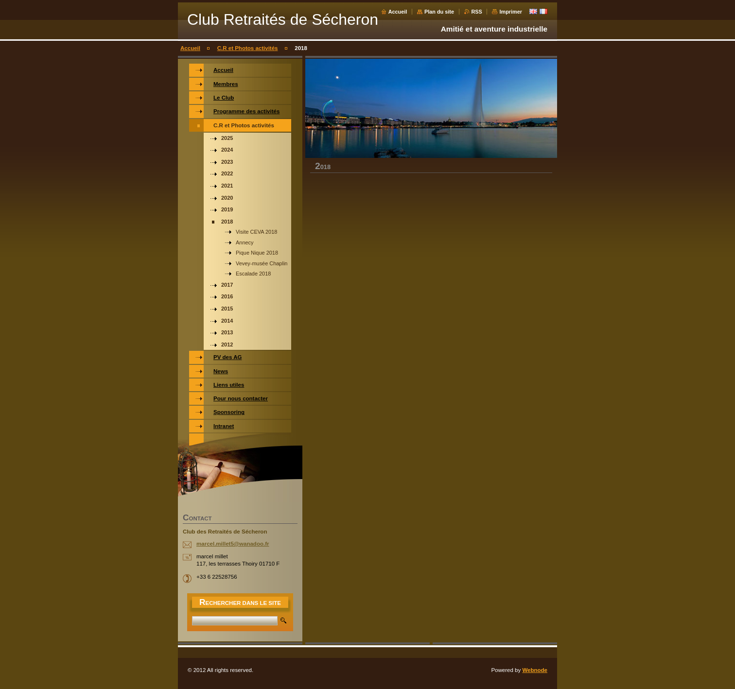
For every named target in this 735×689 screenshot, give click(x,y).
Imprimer (510, 12)
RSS (477, 12)
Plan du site (439, 12)
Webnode (534, 670)
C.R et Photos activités (247, 48)
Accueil (397, 12)
